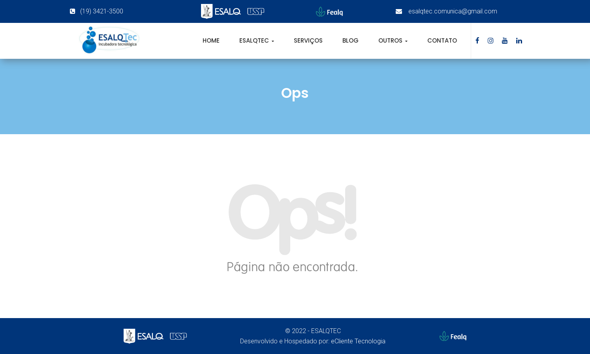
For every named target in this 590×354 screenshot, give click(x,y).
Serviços (308, 40)
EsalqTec (255, 40)
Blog (350, 40)
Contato (442, 40)
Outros (391, 40)
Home (211, 40)
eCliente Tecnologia (358, 341)
